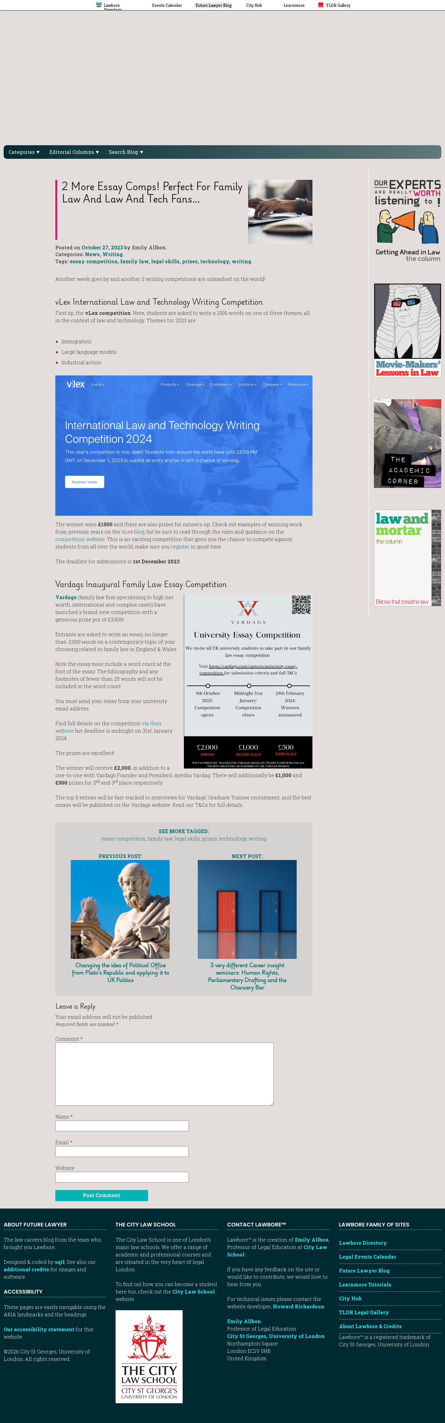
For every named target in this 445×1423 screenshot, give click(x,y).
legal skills (165, 261)
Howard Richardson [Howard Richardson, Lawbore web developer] (298, 1306)
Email (63, 1142)
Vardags (66, 597)
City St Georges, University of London (275, 1336)
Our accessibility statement (39, 1329)
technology (214, 261)
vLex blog (132, 531)
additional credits (26, 1269)
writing (241, 261)
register (180, 546)
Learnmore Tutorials (365, 1284)
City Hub (350, 1298)
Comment (69, 1038)
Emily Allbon (311, 1239)
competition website (80, 539)
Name (64, 1116)
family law (134, 261)
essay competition (94, 261)
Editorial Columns (74, 152)
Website (64, 1168)
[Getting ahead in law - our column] (407, 220)
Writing (112, 254)
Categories (24, 152)
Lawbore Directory (363, 1242)
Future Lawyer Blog (364, 1270)
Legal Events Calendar (367, 1256)
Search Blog (126, 152)
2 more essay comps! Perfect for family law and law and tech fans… (152, 192)
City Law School (193, 1291)
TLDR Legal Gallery (364, 1312)
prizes (190, 261)
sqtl (60, 1262)
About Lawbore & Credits (370, 1326)
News (92, 254)
